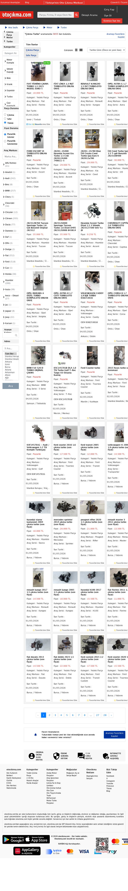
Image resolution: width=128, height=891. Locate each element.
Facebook (110, 776)
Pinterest (110, 786)
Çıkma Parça (30, 27)
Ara (10, 385)
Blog (27, 2)
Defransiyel (51, 798)
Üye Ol (107, 15)
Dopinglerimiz (92, 776)
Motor (48, 27)
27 (97, 715)
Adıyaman (11, 372)
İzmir (11, 364)
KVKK (9, 783)
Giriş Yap (109, 9)
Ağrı (11, 377)
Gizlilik (9, 780)
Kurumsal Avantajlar (10, 2)
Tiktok (109, 788)
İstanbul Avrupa (11, 356)
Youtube (109, 783)
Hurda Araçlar (32, 783)
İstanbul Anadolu (11, 359)
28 (104, 715)
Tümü (10, 123)
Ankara (11, 361)
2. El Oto (30, 778)
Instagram (110, 781)
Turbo (62, 27)
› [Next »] (111, 715)
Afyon (11, 375)
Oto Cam (50, 790)
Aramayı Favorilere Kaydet (114, 734)
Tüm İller (11, 353)
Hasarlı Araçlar (33, 780)
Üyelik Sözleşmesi (14, 778)
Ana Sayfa (11, 27)
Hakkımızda (11, 788)
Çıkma (10, 115)
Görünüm (68, 50)
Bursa (11, 367)
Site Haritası (11, 785)
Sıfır (9, 119)
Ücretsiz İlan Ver (111, 21)
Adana (11, 369)
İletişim (89, 778)
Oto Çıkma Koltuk (54, 788)
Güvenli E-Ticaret (119, 2)
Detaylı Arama (89, 15)
